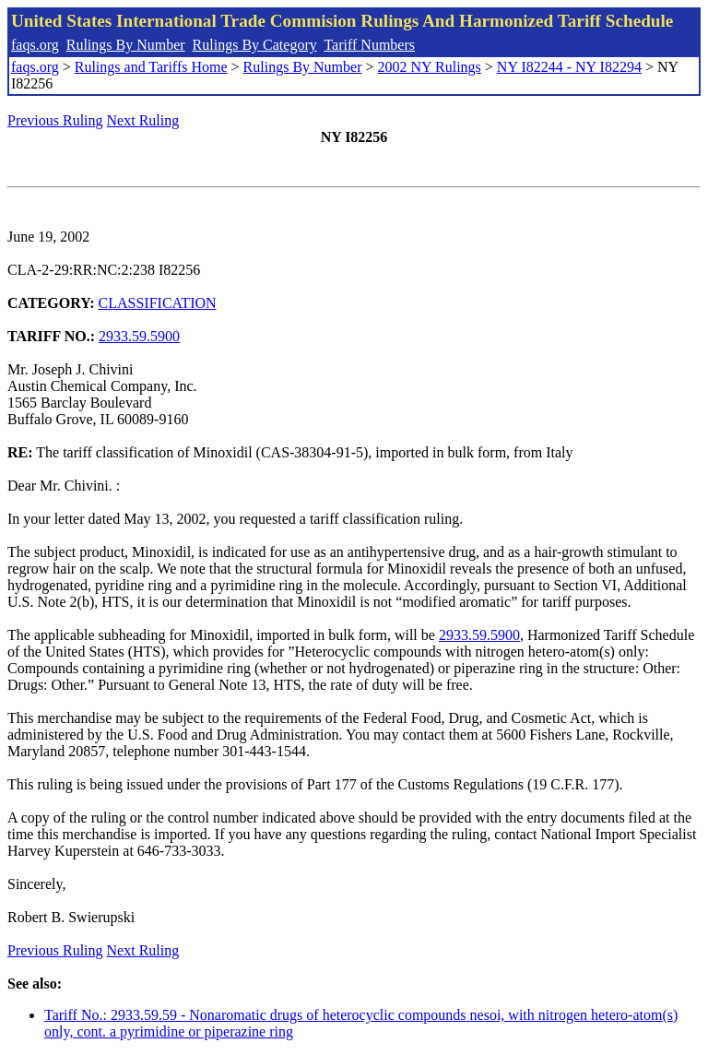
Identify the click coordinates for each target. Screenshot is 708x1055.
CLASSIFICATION (158, 303)
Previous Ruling (55, 120)
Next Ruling (143, 120)
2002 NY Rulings (429, 67)
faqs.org (35, 45)
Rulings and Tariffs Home (151, 67)
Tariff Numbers (369, 45)
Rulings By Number (125, 45)
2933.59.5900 (139, 336)
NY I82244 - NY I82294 (569, 67)
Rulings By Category (255, 45)
